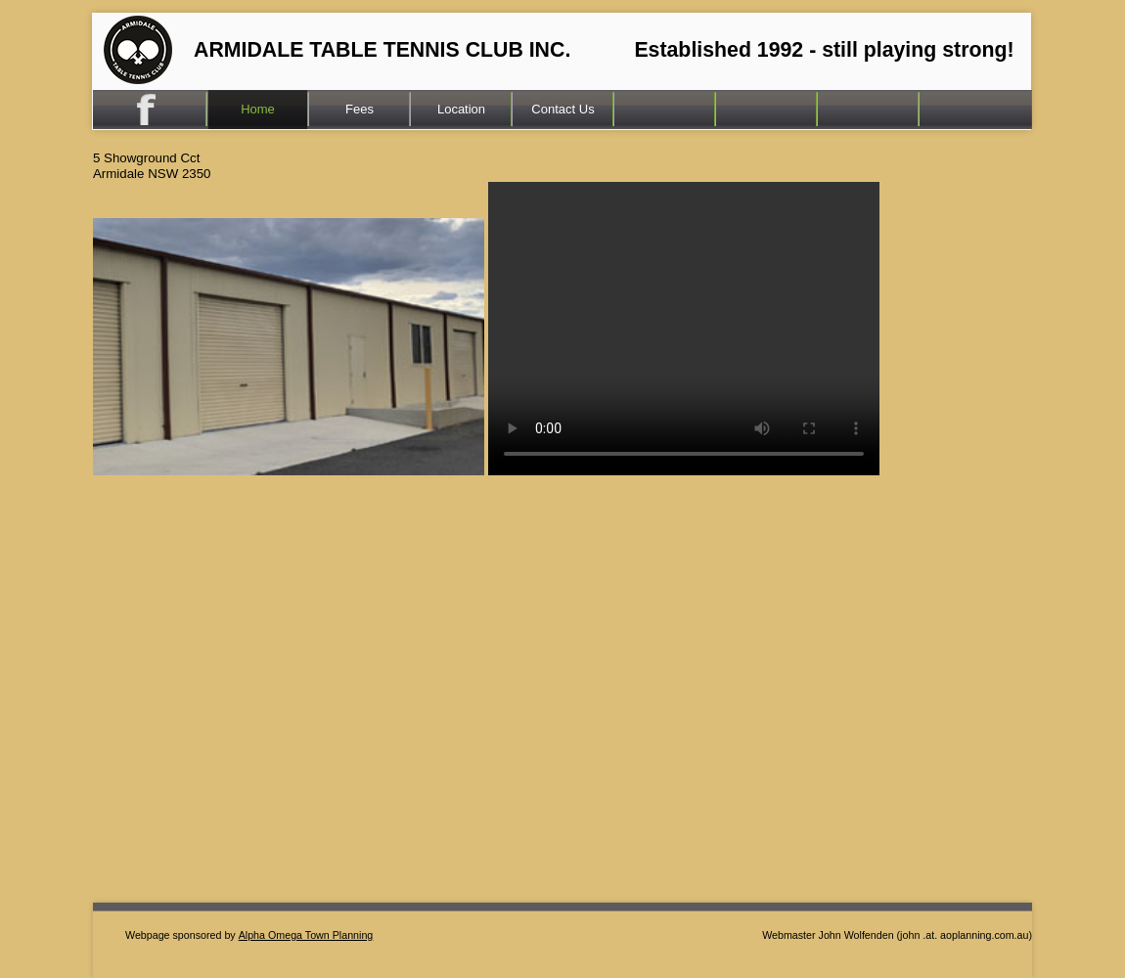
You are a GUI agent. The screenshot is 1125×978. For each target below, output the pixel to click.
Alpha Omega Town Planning (306, 935)
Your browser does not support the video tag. (683, 328)
